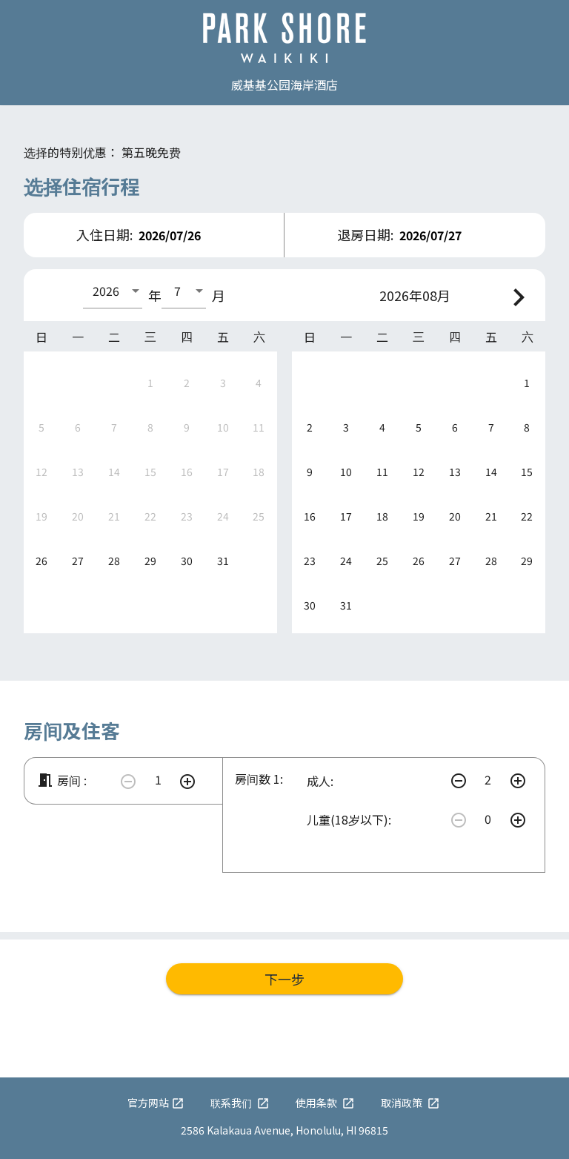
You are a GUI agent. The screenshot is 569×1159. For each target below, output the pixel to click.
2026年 (400, 295)
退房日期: (365, 234)
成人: (320, 781)
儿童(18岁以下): (349, 819)
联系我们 (240, 1102)
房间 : (61, 780)
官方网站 (155, 1102)
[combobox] (112, 291)
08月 (436, 295)
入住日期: (104, 234)
